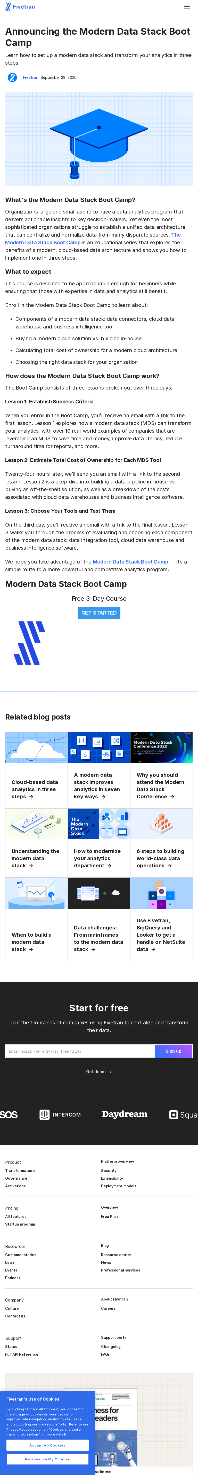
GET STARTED (99, 613)
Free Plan (109, 1216)
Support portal (114, 1337)
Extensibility (112, 1178)
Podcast (12, 1278)
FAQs (105, 1354)
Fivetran (31, 77)
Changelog (111, 1346)
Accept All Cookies (47, 1445)
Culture (12, 1308)
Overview (109, 1207)
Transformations (20, 1170)
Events (11, 1270)
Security (108, 1170)
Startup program (20, 1224)
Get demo (95, 1071)
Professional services (120, 1270)
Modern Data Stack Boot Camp (130, 562)
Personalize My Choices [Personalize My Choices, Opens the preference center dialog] (47, 1459)
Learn (10, 1262)
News (106, 1262)
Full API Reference (21, 1354)
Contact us (15, 1316)
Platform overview (117, 1161)
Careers (108, 1308)
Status (11, 1346)
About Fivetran (114, 1299)
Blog (105, 1245)
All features (16, 1216)
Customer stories (20, 1255)
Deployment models (118, 1186)
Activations (15, 1186)
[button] (187, 6)
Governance (16, 1178)
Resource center (116, 1255)
